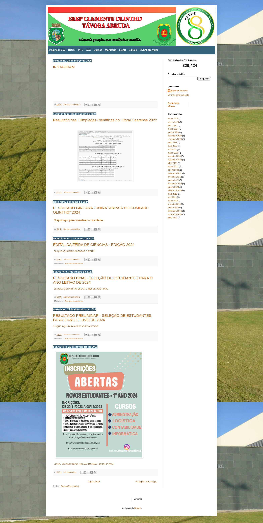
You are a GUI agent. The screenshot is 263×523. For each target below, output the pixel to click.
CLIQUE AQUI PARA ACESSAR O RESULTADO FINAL (80, 288)
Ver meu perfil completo (178, 95)
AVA (88, 49)
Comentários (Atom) (70, 486)
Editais (133, 49)
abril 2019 (172, 197)
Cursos (98, 49)
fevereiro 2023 (174, 156)
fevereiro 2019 (174, 204)
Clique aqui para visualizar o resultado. (78, 220)
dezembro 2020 (175, 184)
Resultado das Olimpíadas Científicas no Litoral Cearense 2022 (105, 120)
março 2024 (173, 129)
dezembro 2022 (175, 160)
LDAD (122, 49)
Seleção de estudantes (74, 264)
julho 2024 (172, 125)
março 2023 (173, 153)
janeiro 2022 (173, 170)
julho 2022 (172, 163)
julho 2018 (172, 218)
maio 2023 (172, 146)
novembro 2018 (175, 214)
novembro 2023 (175, 139)
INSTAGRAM (64, 67)
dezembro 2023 (175, 136)
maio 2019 (172, 194)
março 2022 (173, 166)
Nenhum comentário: (72, 104)
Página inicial (94, 481)
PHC (80, 49)
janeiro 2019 (173, 207)
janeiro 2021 (173, 180)
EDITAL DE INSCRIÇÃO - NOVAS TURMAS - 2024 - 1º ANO (83, 464)
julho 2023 (172, 142)
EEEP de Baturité (179, 91)
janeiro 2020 (173, 187)
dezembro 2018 (175, 211)
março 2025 (173, 119)
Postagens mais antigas (146, 481)
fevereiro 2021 (174, 177)
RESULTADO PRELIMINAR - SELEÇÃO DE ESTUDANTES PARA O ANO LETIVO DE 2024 (102, 317)
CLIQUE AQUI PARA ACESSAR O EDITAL (74, 251)
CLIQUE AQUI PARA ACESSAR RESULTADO (75, 326)
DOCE (71, 49)
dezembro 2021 (175, 173)
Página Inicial (57, 49)
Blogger (137, 508)
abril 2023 (172, 149)
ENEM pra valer (149, 49)
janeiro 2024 (173, 132)
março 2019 (173, 200)
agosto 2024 (173, 122)
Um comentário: (70, 472)
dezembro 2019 (175, 190)
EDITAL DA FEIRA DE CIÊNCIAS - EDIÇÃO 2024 (93, 245)
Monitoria (110, 49)
